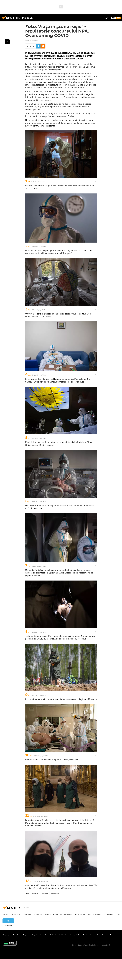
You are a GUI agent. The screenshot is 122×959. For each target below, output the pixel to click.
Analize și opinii (94, 914)
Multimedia (35, 893)
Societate (16, 914)
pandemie (45, 893)
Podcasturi (80, 914)
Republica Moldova (42, 914)
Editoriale (108, 914)
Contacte (43, 935)
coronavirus (55, 893)
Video (117, 914)
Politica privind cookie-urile (93, 935)
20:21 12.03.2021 (31, 41)
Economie (27, 914)
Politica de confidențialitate (69, 935)
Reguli (34, 935)
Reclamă (53, 935)
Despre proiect (8, 935)
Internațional (66, 914)
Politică (6, 914)
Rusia (55, 914)
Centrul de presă (23, 935)
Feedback (110, 935)
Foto (27, 893)
